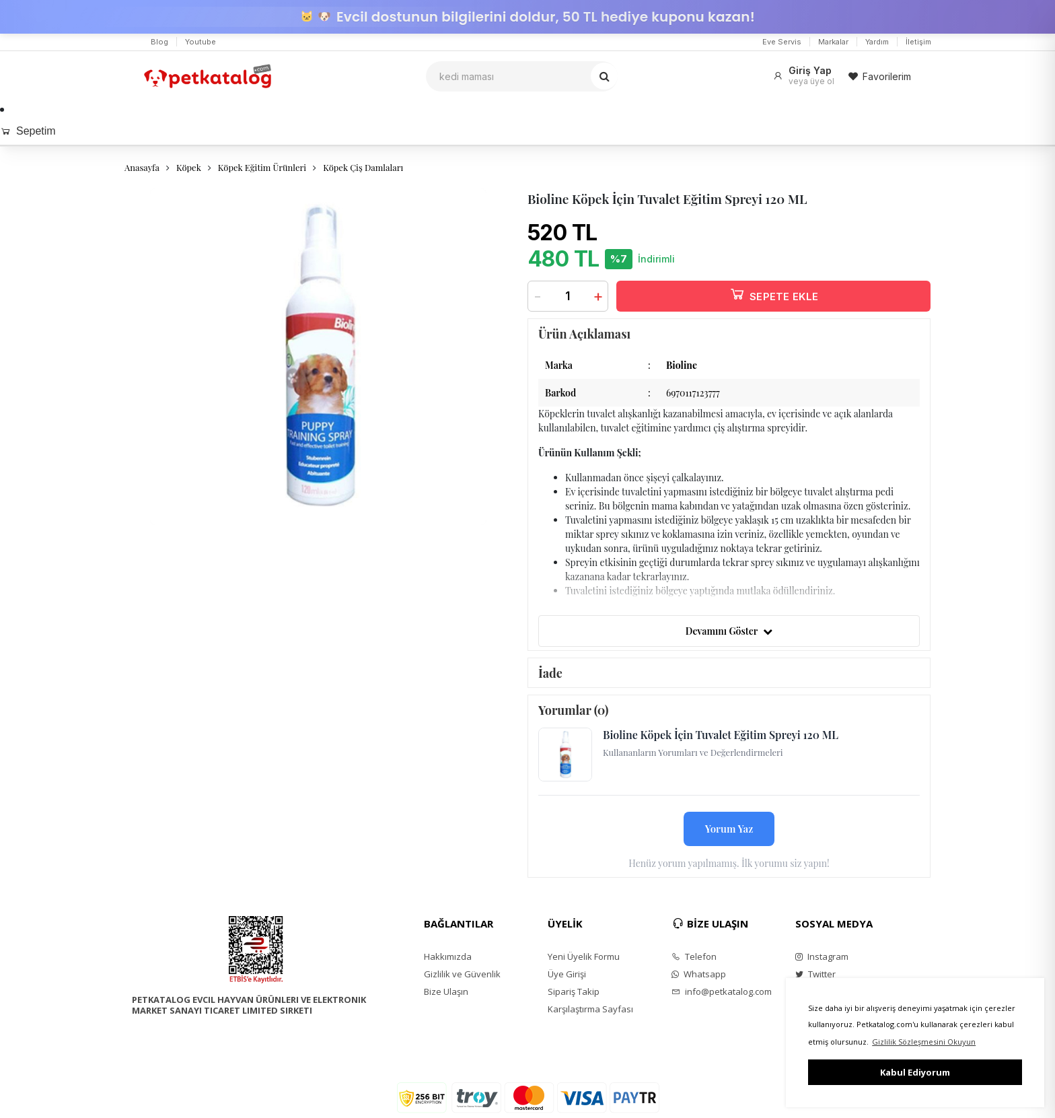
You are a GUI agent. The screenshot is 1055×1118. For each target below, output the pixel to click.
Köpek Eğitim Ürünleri (262, 167)
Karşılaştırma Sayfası (590, 1009)
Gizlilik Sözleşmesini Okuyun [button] (924, 1042)
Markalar (833, 41)
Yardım (877, 41)
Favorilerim (879, 76)
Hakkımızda (448, 956)
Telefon (694, 956)
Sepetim (28, 131)
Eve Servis (781, 41)
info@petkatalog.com (721, 991)
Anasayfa (141, 167)
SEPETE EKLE (774, 294)
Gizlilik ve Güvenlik (462, 974)
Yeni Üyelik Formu (584, 956)
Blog (159, 41)
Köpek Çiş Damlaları (363, 167)
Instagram (821, 956)
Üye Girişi (567, 974)
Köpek (188, 167)
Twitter (815, 974)
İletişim (918, 41)
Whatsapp (698, 974)
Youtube (200, 41)
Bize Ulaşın (446, 991)
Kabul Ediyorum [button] (915, 1072)
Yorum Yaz (729, 828)
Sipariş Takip (573, 991)
